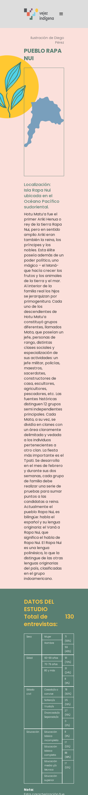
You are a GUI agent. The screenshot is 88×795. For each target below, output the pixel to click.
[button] (59, 14)
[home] (39, 14)
